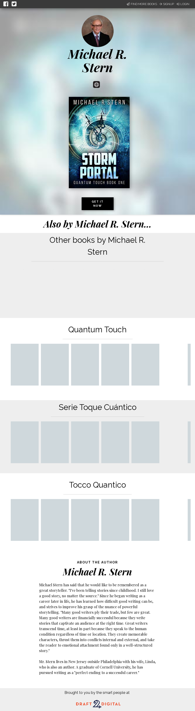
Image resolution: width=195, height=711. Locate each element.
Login (182, 4)
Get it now (98, 203)
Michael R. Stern (97, 60)
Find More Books (142, 4)
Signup (166, 4)
